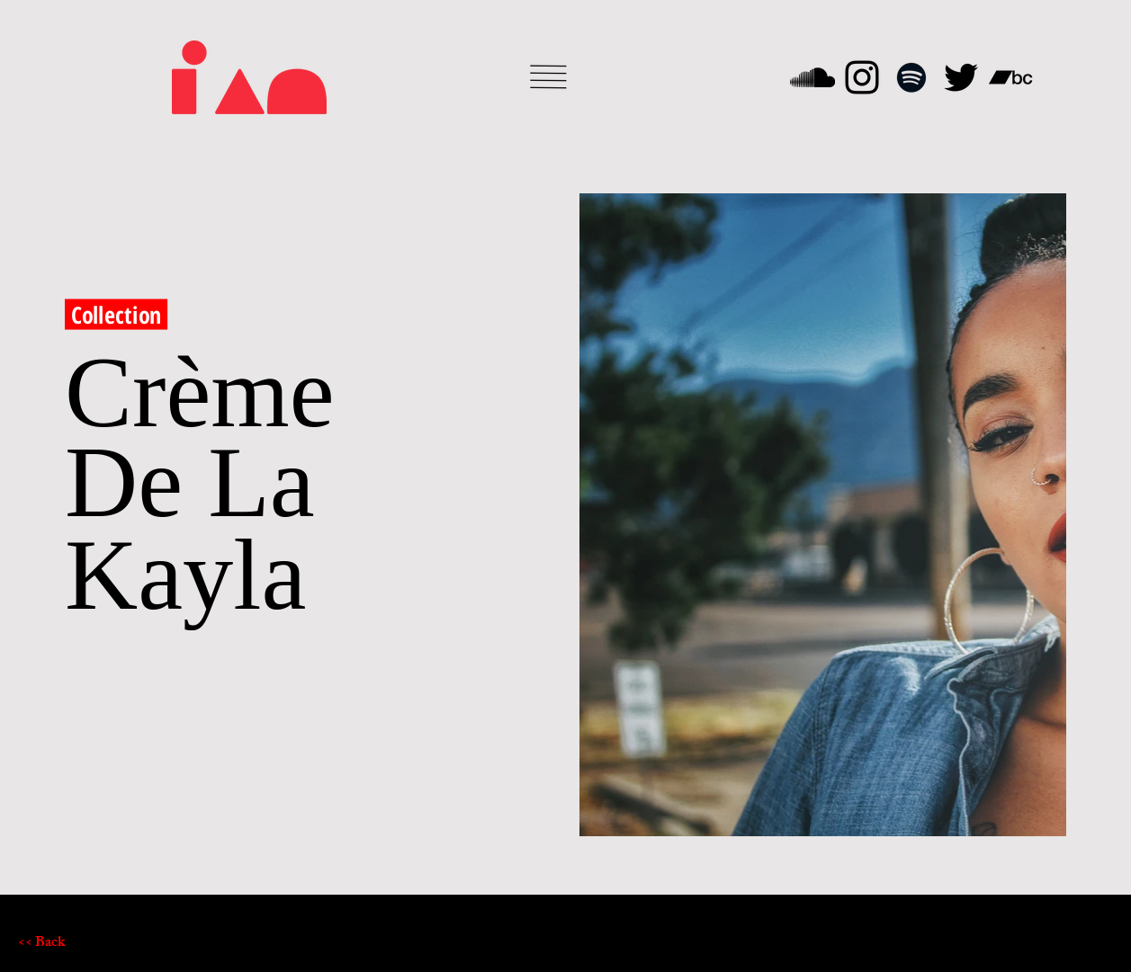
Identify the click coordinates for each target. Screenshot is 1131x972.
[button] (549, 76)
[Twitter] (960, 77)
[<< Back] (82, 944)
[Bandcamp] (1010, 77)
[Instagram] (861, 77)
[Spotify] (911, 77)
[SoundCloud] (812, 77)
